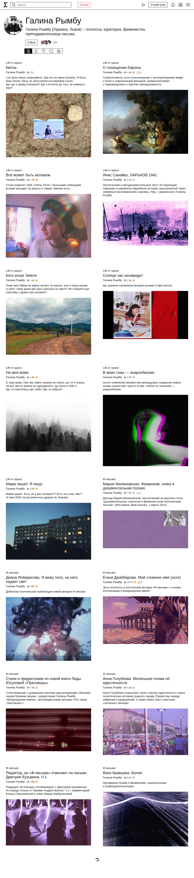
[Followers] (48, 42)
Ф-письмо (109, 479)
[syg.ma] (6, 4)
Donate (84, 4)
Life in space (14, 62)
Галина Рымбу (15, 72)
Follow (31, 42)
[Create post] (158, 4)
